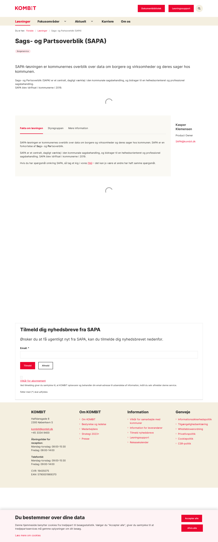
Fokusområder (48, 21)
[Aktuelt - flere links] (91, 21)
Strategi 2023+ (90, 488)
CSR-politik (184, 497)
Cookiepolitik (185, 493)
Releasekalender (139, 496)
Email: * (24, 402)
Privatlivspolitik (187, 488)
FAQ (90, 217)
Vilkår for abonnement (33, 435)
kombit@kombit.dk (42, 483)
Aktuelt (80, 21)
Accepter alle (192, 518)
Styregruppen (55, 182)
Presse (85, 493)
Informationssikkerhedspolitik (190, 473)
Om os (125, 21)
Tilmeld (27, 420)
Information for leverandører (146, 482)
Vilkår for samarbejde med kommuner (145, 475)
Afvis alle (192, 528)
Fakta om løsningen (31, 182)
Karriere (108, 21)
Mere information (78, 182)
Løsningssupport (139, 491)
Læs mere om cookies (28, 535)
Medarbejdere (90, 483)
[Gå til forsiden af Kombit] (25, 8)
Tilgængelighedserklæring (190, 478)
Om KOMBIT (88, 473)
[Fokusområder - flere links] (65, 21)
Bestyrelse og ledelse (94, 478)
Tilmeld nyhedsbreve (142, 486)
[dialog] (109, 304)
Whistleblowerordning (190, 483)
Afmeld (45, 420)
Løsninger (22, 21)
